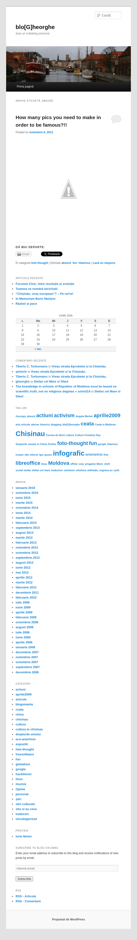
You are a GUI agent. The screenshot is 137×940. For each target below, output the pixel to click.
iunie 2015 (23, 497)
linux (19, 779)
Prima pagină (25, 86)
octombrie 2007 (27, 662)
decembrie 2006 (27, 672)
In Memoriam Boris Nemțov (35, 298)
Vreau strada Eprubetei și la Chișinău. (79, 366)
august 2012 (24, 562)
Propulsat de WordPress (68, 919)
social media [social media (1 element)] (23, 470)
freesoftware (25, 754)
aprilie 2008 (24, 642)
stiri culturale (25, 804)
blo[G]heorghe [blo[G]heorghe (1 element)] (71, 424)
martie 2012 (24, 582)
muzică (21, 784)
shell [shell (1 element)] (107, 463)
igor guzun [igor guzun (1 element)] (45, 454)
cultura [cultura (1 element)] (70, 435)
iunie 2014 (23, 513)
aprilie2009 (23, 694)
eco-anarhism (26, 739)
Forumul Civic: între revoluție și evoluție (45, 284)
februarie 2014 (26, 522)
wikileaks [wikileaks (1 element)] (92, 470)
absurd (66, 263)
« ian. (38, 349)
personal (22, 794)
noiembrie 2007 (27, 657)
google (21, 769)
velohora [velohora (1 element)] (81, 470)
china (20, 714)
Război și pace (26, 303)
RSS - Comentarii (28, 901)
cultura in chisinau (29, 729)
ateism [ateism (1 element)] (35, 424)
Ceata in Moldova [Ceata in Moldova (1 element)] (105, 424)
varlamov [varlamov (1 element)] (69, 470)
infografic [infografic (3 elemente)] (69, 453)
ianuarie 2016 (25, 488)
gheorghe (23, 381)
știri (18, 799)
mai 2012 (22, 572)
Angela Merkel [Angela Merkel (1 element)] (84, 416)
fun (75, 263)
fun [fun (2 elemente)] (93, 443)
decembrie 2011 (27, 592)
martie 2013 (24, 537)
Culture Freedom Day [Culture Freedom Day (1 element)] (88, 435)
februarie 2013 (26, 542)
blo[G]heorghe (35, 27)
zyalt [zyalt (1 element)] (116, 470)
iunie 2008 (23, 637)
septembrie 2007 (28, 667)
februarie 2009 (26, 617)
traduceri (22, 814)
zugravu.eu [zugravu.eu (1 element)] (106, 470)
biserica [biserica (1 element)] (45, 424)
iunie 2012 (23, 567)
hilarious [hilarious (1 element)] (112, 444)
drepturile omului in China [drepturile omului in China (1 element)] (31, 444)
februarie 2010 (26, 597)
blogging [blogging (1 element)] (56, 424)
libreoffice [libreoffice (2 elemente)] (28, 463)
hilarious (84, 263)
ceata (19, 709)
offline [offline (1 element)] (74, 463)
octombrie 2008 (27, 622)
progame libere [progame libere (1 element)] (94, 463)
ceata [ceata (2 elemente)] (87, 424)
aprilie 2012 (24, 577)
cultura (21, 724)
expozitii (22, 744)
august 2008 (24, 627)
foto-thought (39, 263)
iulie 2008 (23, 632)
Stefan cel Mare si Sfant (51, 381)
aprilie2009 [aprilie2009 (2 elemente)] (107, 415)
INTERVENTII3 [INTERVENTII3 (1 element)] (93, 454)
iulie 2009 (23, 602)
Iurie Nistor (24, 836)
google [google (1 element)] (102, 444)
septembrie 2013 (28, 527)
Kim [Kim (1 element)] (106, 454)
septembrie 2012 (28, 557)
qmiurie (21, 371)
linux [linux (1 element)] (44, 463)
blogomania (24, 704)
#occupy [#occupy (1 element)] (21, 416)
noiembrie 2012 (27, 547)
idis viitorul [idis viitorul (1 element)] (31, 454)
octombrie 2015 (27, 493)
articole (21, 699)
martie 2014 (24, 518)
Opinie (20, 789)
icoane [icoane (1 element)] (20, 454)
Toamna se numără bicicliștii (36, 289)
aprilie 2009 (24, 612)
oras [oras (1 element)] (81, 463)
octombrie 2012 (27, 552)
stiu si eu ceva (26, 809)
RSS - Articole (26, 896)
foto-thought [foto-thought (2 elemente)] (72, 443)
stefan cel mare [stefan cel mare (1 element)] (41, 470)
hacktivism (23, 774)
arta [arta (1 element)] (18, 424)
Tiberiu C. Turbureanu (32, 366)
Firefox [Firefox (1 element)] (52, 444)
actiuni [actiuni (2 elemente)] (44, 415)
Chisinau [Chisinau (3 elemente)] (30, 433)
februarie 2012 (26, 587)
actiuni (21, 689)
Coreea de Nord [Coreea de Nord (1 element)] (55, 435)
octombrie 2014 (27, 507)
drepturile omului (28, 734)
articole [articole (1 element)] (25, 424)
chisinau (22, 719)
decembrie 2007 (27, 652)
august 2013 (24, 532)
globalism (23, 764)
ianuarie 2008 (25, 647)
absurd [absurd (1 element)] (31, 416)
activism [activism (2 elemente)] (64, 415)
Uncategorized (26, 819)
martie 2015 (24, 502)
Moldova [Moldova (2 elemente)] (58, 463)
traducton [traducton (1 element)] (57, 470)
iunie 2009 (23, 607)
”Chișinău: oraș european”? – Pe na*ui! (44, 293)
